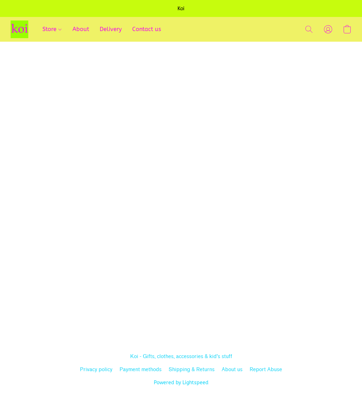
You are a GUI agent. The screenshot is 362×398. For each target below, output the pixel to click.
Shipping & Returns (192, 370)
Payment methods (140, 370)
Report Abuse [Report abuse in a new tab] (266, 370)
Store (52, 29)
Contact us (146, 29)
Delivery (111, 29)
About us (232, 370)
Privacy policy (96, 370)
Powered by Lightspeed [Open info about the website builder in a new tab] (181, 383)
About (80, 29)
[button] (19, 29)
